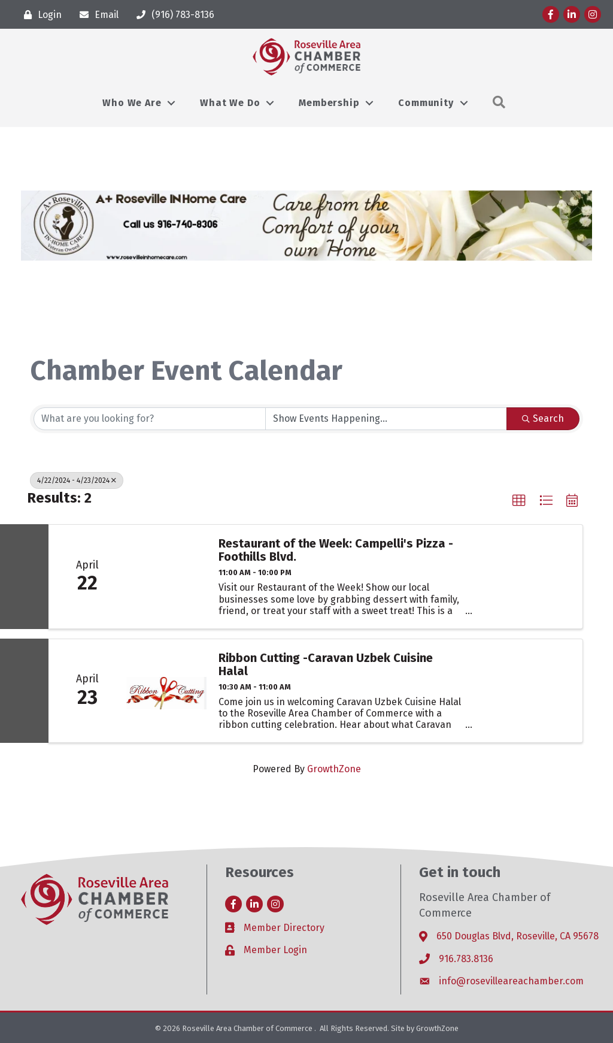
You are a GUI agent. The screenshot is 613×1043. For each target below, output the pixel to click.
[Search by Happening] (386, 418)
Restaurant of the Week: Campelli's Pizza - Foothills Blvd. (336, 550)
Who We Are (131, 102)
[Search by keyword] (150, 418)
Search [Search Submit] (543, 418)
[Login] (40, 15)
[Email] (96, 15)
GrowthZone (334, 769)
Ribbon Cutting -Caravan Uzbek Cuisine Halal (326, 664)
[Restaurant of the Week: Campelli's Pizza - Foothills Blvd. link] (166, 576)
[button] (519, 501)
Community (425, 102)
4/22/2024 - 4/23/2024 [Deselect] (76, 480)
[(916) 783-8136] (172, 15)
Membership (329, 102)
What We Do (230, 102)
